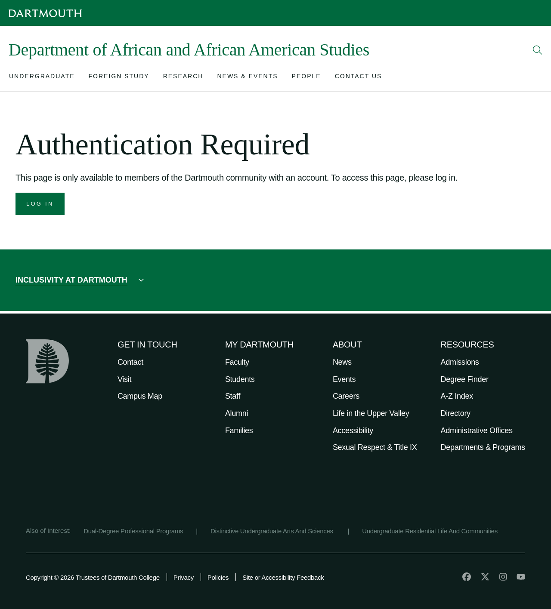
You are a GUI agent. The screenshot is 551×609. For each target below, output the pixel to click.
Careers (346, 396)
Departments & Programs (483, 447)
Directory (456, 413)
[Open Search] (537, 50)
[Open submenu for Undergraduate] (42, 78)
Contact (130, 362)
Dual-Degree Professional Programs (133, 531)
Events (344, 379)
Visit (124, 379)
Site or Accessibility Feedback (283, 577)
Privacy (183, 577)
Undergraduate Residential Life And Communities (430, 531)
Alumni (236, 413)
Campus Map (140, 396)
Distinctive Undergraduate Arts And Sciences (272, 531)
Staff (232, 396)
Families (239, 430)
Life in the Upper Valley (371, 413)
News (342, 362)
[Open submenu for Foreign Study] (119, 78)
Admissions (460, 362)
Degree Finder (465, 379)
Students (240, 379)
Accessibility (353, 430)
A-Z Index (457, 396)
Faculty (237, 362)
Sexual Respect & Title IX (375, 447)
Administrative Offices (477, 430)
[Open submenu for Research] (183, 78)
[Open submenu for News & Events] (247, 78)
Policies (218, 577)
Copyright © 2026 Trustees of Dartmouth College (93, 577)
